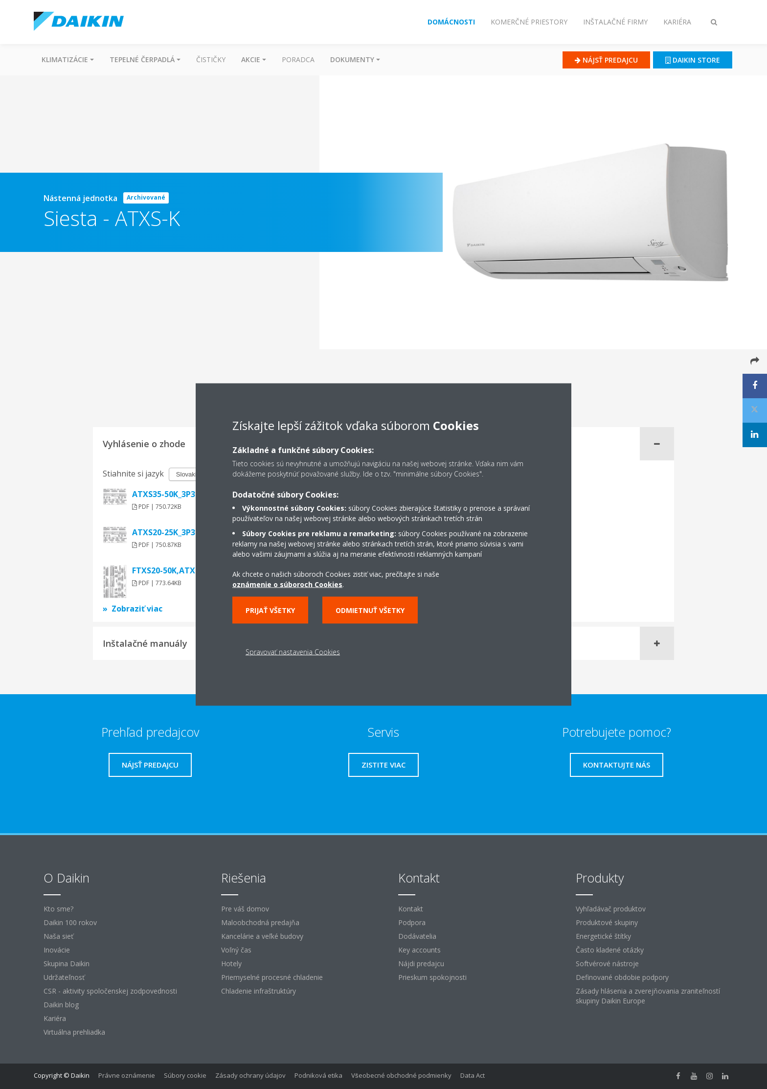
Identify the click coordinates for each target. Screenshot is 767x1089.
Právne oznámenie (126, 1075)
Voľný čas (236, 949)
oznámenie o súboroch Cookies (287, 584)
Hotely (231, 963)
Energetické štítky (603, 936)
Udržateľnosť (64, 977)
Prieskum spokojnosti (432, 977)
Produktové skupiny (607, 922)
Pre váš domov (245, 908)
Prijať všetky (270, 610)
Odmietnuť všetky (370, 610)
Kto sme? (58, 908)
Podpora (412, 922)
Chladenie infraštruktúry (258, 991)
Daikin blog (61, 1004)
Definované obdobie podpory (622, 977)
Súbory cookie (185, 1075)
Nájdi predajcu (421, 963)
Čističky (211, 59)
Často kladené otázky (610, 949)
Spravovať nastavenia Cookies (293, 652)
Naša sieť (58, 936)
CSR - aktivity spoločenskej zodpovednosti (110, 991)
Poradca (298, 59)
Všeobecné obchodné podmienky (401, 1075)
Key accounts (419, 949)
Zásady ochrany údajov (250, 1075)
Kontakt (410, 908)
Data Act (472, 1075)
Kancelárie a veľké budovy (262, 936)
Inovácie (57, 949)
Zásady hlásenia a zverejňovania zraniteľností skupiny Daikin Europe (648, 995)
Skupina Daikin (67, 963)
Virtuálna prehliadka (74, 1032)
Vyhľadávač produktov (611, 908)
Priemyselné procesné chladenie (272, 977)
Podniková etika (318, 1075)
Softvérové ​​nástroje (607, 963)
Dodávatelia (417, 936)
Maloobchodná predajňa (260, 922)
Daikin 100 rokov (70, 922)
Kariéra (55, 1018)
